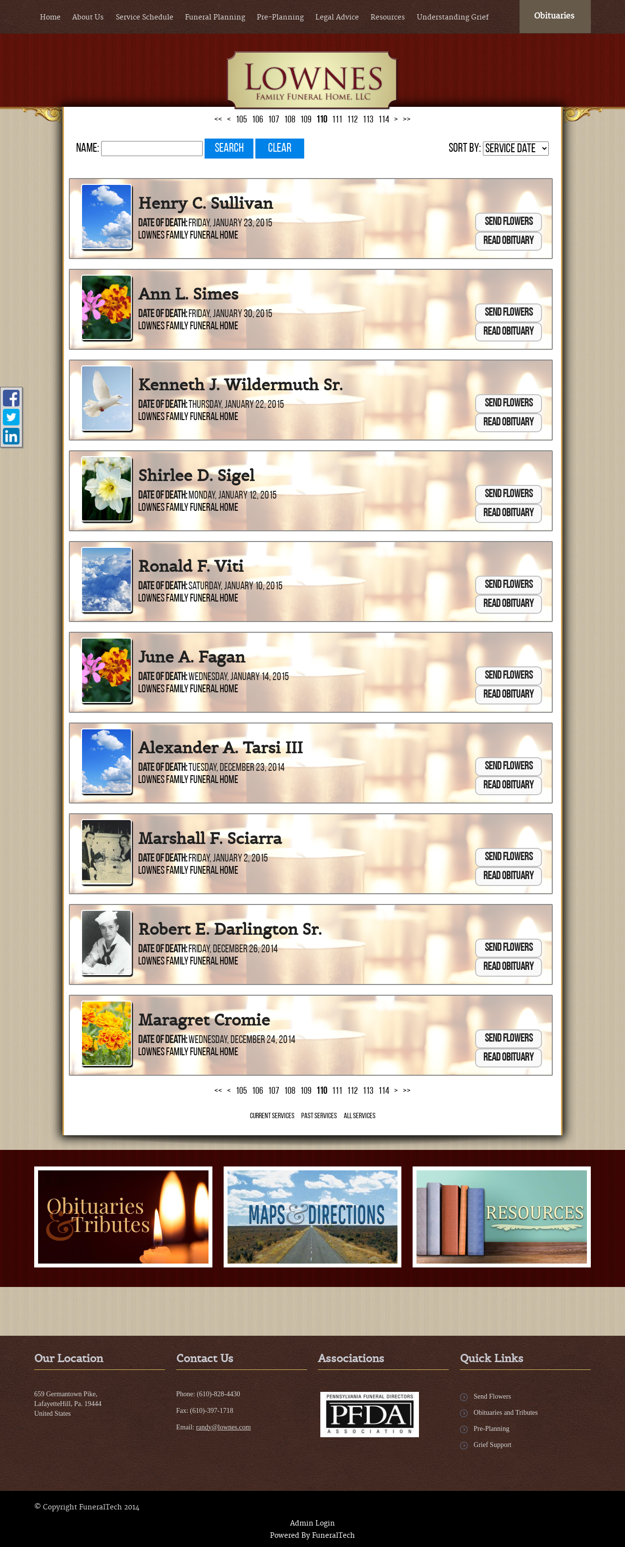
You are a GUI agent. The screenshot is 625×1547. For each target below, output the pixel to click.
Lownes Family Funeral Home (188, 235)
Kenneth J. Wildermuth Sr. (240, 385)
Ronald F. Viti (191, 566)
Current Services (272, 1116)
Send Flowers (509, 222)
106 (257, 1091)
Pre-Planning (491, 1428)
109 (306, 1091)
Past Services (319, 1116)
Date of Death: (162, 223)
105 (241, 1091)
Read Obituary (508, 241)
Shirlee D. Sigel (196, 475)
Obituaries (554, 16)
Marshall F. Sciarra (210, 838)
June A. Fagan (191, 657)
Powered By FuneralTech (312, 1535)
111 (337, 1091)
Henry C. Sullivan (205, 203)
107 (273, 1091)
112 (352, 1091)
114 (383, 1091)
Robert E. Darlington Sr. (230, 929)
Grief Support (492, 1444)
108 (289, 1091)
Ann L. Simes (188, 294)
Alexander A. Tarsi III (220, 748)
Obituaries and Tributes (506, 1412)
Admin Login (312, 1523)
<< (218, 1091)
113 (368, 1091)
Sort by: (465, 148)
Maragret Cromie (204, 1020)
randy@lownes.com (223, 1427)
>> (407, 1091)
